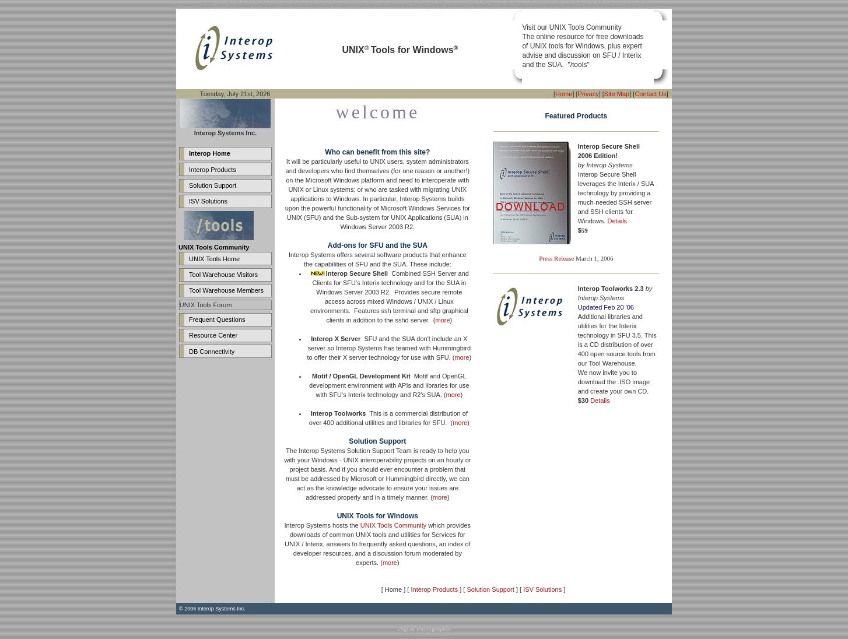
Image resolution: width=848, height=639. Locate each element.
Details (617, 220)
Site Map (616, 93)
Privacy (588, 93)
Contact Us (650, 93)
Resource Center (213, 335)
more (443, 320)
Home (563, 93)
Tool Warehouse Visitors (223, 274)
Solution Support (212, 185)
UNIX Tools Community (393, 525)
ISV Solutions (208, 201)
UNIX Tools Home (214, 258)
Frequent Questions (217, 319)
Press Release (556, 258)
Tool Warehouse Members (226, 290)
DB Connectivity (211, 351)
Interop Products (212, 169)
